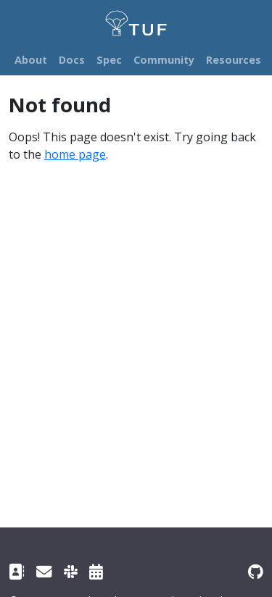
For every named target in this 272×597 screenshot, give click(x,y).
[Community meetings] (96, 571)
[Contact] (17, 571)
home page (75, 154)
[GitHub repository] (255, 571)
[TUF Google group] (44, 571)
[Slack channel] (71, 571)
